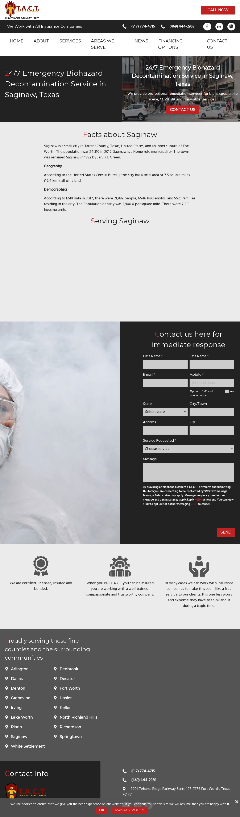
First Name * (153, 356)
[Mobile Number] (212, 383)
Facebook (207, 26)
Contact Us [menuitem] (217, 44)
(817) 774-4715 (143, 26)
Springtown (70, 736)
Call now (217, 10)
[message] (188, 472)
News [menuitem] (141, 40)
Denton (17, 688)
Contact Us (182, 109)
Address (149, 422)
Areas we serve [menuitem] (102, 44)
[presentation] (174, 518)
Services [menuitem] (70, 40)
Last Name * (199, 356)
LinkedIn (219, 26)
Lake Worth (21, 717)
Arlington (19, 669)
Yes (231, 391)
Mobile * (197, 375)
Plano (16, 727)
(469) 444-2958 (181, 26)
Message (150, 459)
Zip (192, 422)
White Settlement (27, 746)
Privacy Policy (129, 810)
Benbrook (68, 669)
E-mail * (149, 375)
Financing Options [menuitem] (170, 44)
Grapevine (20, 698)
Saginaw (18, 736)
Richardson (70, 727)
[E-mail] (165, 383)
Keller (65, 707)
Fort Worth (69, 688)
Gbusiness (231, 26)
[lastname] (212, 364)
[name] (165, 364)
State (147, 404)
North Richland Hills (78, 717)
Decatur (67, 678)
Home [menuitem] (17, 40)
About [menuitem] (41, 40)
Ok (101, 810)
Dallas (16, 678)
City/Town (198, 404)
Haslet (65, 698)
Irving (16, 707)
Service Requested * (159, 441)
